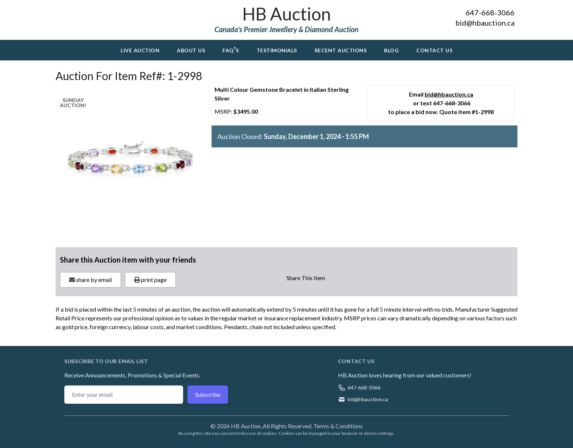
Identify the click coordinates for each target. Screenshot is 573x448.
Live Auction (140, 49)
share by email (90, 279)
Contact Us (434, 49)
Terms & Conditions (338, 425)
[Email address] (123, 394)
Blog (391, 49)
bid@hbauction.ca (485, 22)
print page (150, 279)
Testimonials (277, 49)
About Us (191, 49)
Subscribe (207, 394)
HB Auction (286, 13)
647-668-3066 (490, 12)
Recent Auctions (341, 49)
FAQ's (231, 49)
